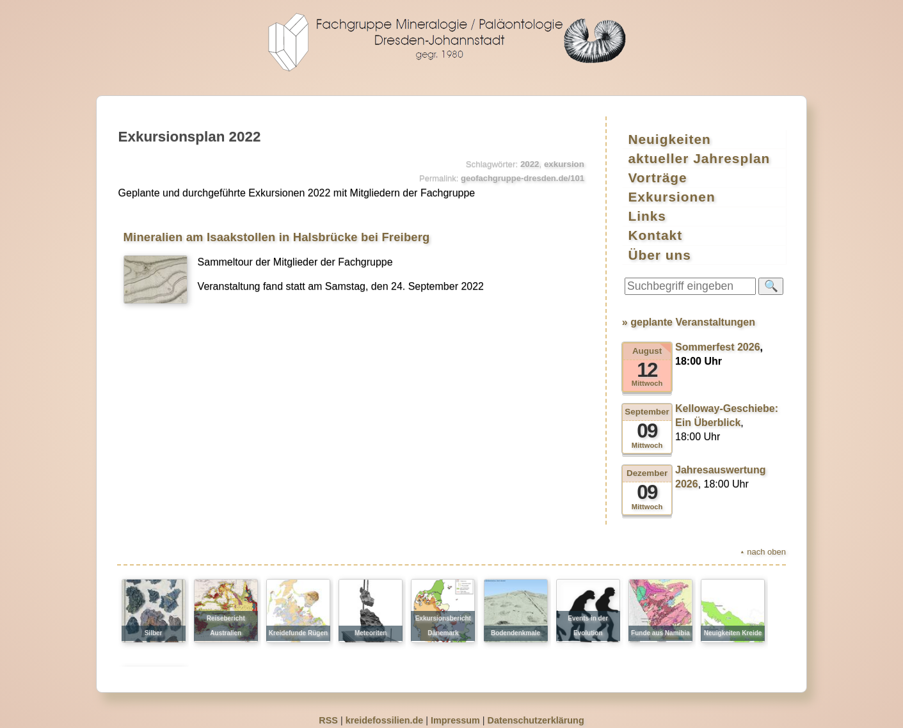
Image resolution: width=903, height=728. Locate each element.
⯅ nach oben (763, 543)
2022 (529, 164)
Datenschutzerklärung (536, 711)
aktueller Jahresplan (699, 156)
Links (647, 210)
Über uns (659, 246)
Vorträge (657, 174)
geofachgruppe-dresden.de (452, 42)
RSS (328, 711)
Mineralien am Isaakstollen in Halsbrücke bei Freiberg (277, 237)
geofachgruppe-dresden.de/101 (522, 178)
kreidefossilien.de (385, 711)
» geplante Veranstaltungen (688, 313)
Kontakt (655, 228)
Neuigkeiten (669, 138)
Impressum (455, 711)
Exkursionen (671, 192)
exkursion (564, 164)
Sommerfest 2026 (717, 338)
